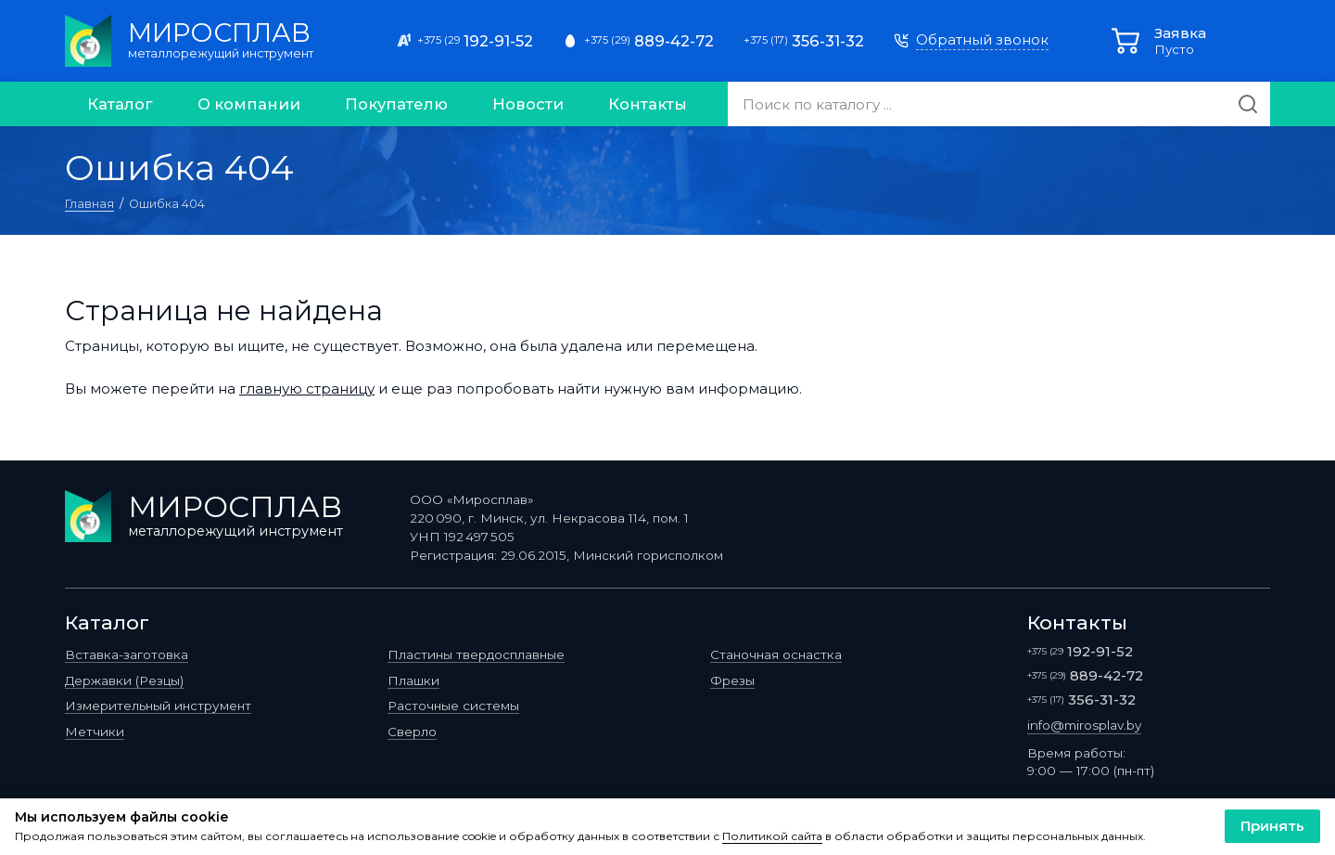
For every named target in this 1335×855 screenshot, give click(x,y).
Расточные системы (453, 705)
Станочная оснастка (776, 654)
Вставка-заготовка (126, 654)
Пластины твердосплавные (476, 654)
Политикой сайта (772, 836)
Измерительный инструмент (158, 705)
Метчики (94, 731)
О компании (248, 104)
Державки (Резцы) (124, 680)
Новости (528, 104)
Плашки (413, 680)
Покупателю (396, 104)
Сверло (412, 731)
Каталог (120, 104)
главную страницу (307, 388)
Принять (1272, 826)
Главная (89, 204)
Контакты (647, 104)
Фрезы (732, 680)
